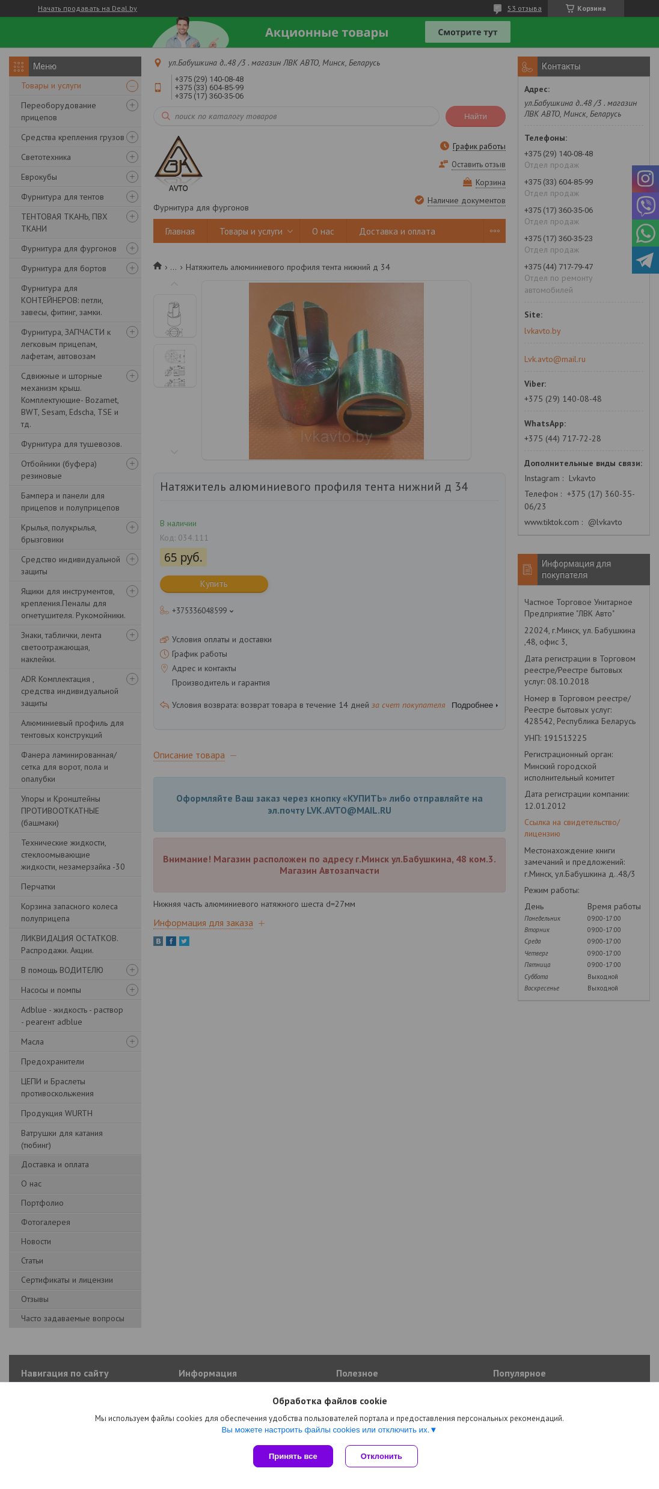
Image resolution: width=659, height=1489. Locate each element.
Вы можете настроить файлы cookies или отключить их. (325, 1429)
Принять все (293, 1456)
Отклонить (381, 1456)
